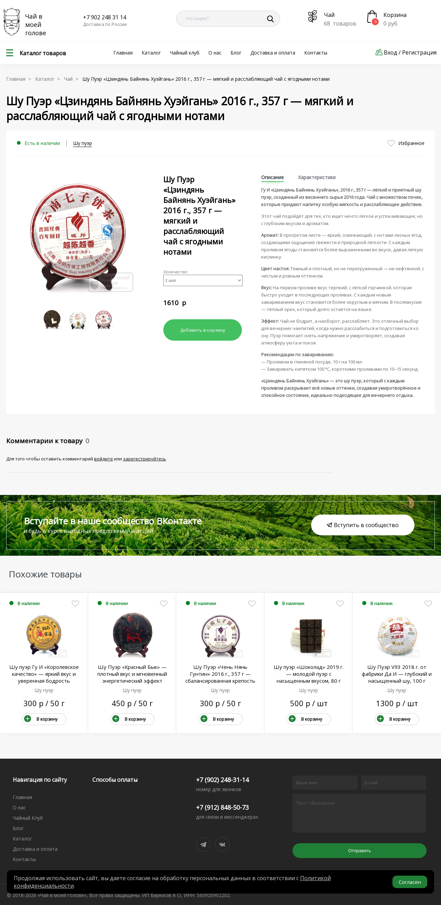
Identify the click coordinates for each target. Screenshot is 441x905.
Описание (272, 177)
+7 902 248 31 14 (104, 17)
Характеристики (317, 177)
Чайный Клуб (28, 818)
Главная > (20, 79)
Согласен (410, 881)
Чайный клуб (184, 52)
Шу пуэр (82, 143)
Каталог (151, 52)
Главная (123, 52)
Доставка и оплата (272, 52)
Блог (236, 52)
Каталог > (49, 79)
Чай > (72, 79)
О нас (215, 52)
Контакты (315, 52)
